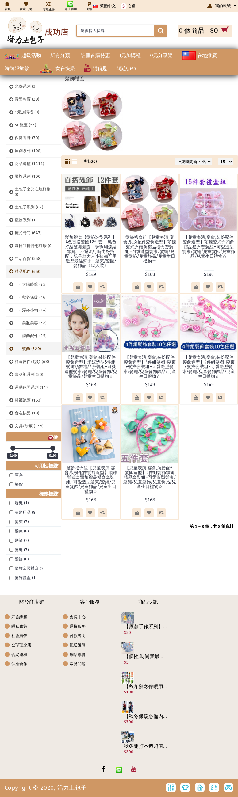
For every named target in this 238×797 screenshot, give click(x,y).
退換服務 (74, 626)
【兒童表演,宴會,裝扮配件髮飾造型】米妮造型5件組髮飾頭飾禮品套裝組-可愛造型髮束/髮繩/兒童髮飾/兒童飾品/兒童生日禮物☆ (90, 367)
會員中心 (74, 617)
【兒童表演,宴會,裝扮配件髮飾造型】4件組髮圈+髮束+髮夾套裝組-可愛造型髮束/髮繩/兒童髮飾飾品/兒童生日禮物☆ (149, 367)
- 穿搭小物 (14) (31, 310)
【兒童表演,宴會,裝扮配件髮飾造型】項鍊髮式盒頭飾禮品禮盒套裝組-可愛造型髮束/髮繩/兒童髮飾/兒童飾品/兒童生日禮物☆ (208, 247)
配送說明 (74, 645)
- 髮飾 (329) (28, 348)
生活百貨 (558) (28, 258)
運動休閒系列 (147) (32, 387)
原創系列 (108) (28, 150)
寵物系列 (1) (26, 220)
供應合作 (16, 664)
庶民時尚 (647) (28, 233)
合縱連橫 (16, 654)
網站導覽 (74, 654)
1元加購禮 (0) (27, 112)
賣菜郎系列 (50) (29, 374)
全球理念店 (18, 645)
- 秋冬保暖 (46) (31, 297)
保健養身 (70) (27, 137)
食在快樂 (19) (27, 413)
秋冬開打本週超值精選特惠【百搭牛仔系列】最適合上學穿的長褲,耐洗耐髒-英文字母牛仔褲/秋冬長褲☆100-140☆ (145, 746)
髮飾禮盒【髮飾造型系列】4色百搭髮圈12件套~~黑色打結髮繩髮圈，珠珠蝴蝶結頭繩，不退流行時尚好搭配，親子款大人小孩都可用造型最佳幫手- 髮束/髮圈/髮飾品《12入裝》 (91, 251)
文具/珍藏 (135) (29, 426)
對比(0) (90, 161)
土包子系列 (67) (29, 207)
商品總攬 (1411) (29, 163)
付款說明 (74, 635)
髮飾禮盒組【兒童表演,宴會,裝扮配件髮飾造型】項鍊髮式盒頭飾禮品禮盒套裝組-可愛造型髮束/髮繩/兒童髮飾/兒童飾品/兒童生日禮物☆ (149, 249)
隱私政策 (16, 626)
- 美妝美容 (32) (31, 323)
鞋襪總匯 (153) (28, 400)
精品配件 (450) (28, 271)
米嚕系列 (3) (26, 86)
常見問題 (74, 664)
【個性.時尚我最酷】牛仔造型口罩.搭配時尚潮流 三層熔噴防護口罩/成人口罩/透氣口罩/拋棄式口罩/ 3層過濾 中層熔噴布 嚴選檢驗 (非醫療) (145, 656)
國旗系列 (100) (28, 176)
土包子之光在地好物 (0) (33, 192)
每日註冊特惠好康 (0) (34, 245)
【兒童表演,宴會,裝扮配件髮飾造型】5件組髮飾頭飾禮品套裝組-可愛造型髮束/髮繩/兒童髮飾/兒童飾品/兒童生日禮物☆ (149, 477)
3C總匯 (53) (25, 125)
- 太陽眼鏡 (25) (31, 284)
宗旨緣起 (16, 617)
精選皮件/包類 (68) (32, 361)
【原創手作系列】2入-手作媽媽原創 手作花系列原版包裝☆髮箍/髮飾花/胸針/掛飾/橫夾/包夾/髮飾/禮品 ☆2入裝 (145, 627)
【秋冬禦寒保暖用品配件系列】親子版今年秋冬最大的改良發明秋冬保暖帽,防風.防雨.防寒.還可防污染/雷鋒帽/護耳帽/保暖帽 (145, 686)
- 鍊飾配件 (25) (31, 336)
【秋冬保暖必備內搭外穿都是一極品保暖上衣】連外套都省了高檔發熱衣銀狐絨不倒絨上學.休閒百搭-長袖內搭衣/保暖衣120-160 (145, 716)
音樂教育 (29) (27, 99)
